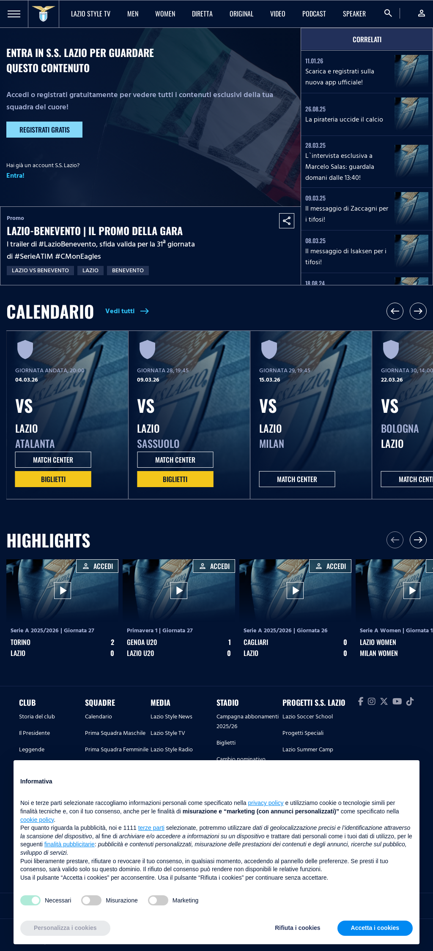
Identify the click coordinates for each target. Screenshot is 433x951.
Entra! (15, 175)
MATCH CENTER (53, 460)
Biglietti (53, 479)
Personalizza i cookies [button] (65, 927)
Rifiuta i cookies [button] (297, 927)
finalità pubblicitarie (69, 844)
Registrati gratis (44, 130)
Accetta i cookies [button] (375, 927)
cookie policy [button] (37, 819)
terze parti (151, 827)
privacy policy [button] (266, 802)
